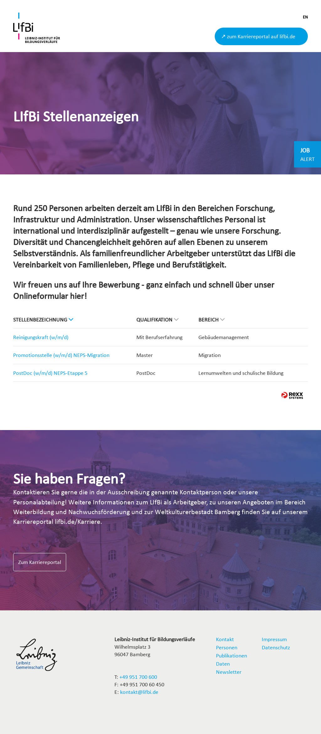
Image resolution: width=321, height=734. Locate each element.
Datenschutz (276, 647)
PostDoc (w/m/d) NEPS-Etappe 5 (50, 373)
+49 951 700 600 (138, 677)
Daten (223, 664)
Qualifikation (157, 319)
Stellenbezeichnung (43, 319)
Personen (226, 647)
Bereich (211, 319)
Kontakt (225, 639)
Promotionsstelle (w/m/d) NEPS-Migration (61, 355)
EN (305, 17)
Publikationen (231, 655)
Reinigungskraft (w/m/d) (40, 337)
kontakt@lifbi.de (139, 692)
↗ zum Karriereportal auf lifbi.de (258, 36)
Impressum (274, 639)
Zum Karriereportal (39, 562)
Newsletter (228, 672)
